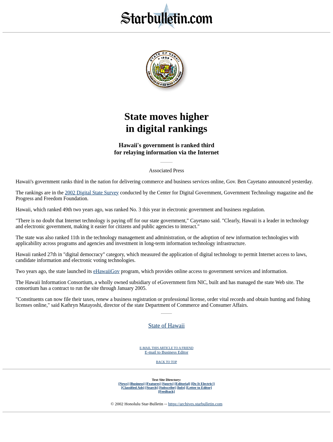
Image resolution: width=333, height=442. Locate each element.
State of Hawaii (166, 325)
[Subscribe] (167, 387)
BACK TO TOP (166, 362)
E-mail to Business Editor (166, 352)
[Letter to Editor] (199, 387)
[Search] (151, 387)
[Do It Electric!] (203, 383)
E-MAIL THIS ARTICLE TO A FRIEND (166, 348)
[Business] (136, 383)
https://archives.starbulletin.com (195, 403)
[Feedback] (166, 391)
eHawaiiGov (106, 271)
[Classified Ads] (132, 387)
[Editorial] (182, 383)
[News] (123, 383)
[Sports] (168, 383)
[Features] (153, 383)
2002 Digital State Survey (92, 192)
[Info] (181, 387)
